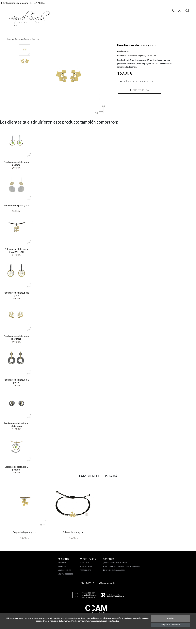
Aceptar (170, 618)
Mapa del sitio (86, 566)
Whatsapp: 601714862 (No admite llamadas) (122, 566)
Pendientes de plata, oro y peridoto (16, 163)
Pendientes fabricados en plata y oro (16, 424)
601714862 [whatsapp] (36, 3)
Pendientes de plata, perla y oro (16, 294)
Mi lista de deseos (65, 574)
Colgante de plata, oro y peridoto (16, 468)
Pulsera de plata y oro (73, 532)
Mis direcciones (64, 570)
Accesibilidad (85, 570)
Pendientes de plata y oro (16, 205)
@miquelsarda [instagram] (107, 583)
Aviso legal (85, 563)
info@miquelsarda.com (13, 3)
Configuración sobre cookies (171, 625)
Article (120, 51)
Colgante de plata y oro (24, 532)
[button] (6, 11)
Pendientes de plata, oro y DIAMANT (16, 337)
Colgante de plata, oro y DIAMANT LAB (16, 250)
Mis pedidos (63, 566)
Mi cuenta (62, 563)
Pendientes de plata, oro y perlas (16, 381)
